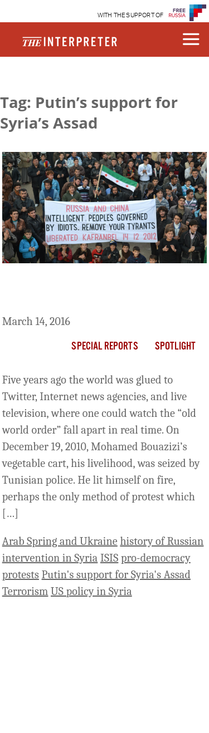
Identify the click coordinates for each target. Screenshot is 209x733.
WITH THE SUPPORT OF (131, 15)
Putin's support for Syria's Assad (116, 574)
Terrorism (25, 591)
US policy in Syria (91, 591)
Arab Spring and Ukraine (60, 541)
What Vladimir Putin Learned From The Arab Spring (97, 291)
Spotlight (175, 346)
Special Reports (104, 346)
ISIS (109, 558)
